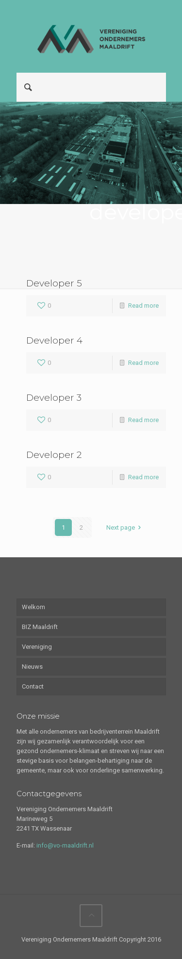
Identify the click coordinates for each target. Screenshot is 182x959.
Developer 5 (54, 283)
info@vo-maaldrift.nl (65, 845)
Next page (125, 527)
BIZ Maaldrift (40, 626)
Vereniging (37, 646)
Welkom (33, 607)
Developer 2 (54, 454)
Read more (143, 305)
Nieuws (32, 666)
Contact (33, 686)
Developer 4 (54, 340)
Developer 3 (54, 397)
